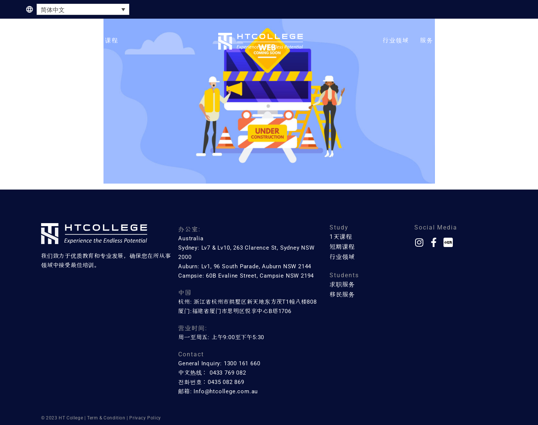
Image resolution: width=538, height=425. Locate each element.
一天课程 (65, 40)
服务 (426, 40)
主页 (33, 40)
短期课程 (105, 40)
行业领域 (396, 40)
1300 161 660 (242, 363)
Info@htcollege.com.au (226, 391)
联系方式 (495, 40)
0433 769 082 (228, 372)
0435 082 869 (226, 382)
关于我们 (457, 40)
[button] (65, 41)
